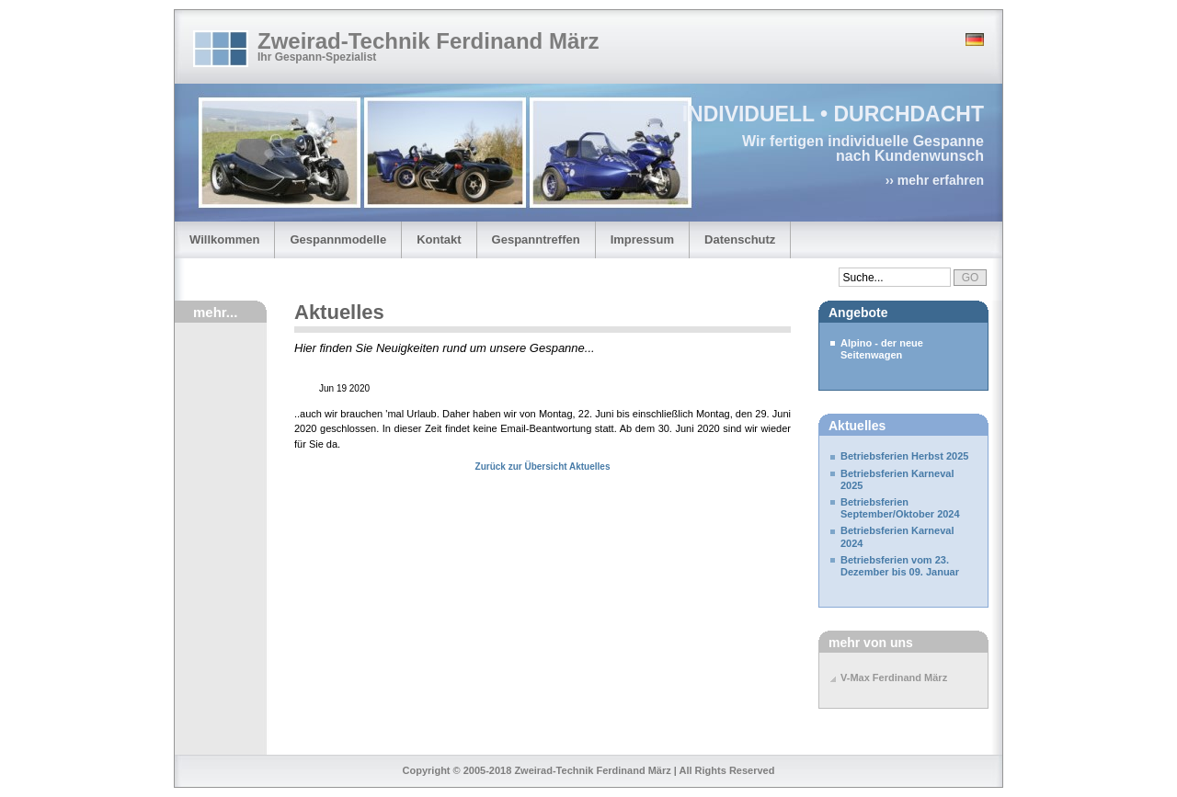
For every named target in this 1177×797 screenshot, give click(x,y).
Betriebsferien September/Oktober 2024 (900, 507)
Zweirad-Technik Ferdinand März (428, 40)
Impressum (642, 239)
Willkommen (224, 239)
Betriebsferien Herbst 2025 (904, 455)
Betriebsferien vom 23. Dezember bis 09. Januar (899, 565)
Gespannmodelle (338, 239)
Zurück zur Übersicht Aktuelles (543, 466)
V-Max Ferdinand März (893, 677)
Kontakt (439, 239)
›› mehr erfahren (935, 180)
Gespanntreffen (536, 239)
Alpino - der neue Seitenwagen (881, 348)
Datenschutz (739, 239)
